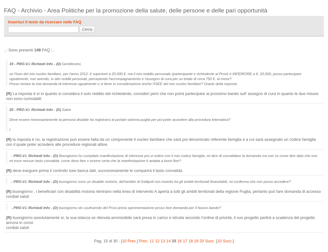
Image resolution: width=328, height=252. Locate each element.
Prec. (143, 241)
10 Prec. (129, 241)
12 (157, 241)
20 (202, 241)
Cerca (87, 29)
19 (196, 241)
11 (152, 241)
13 (163, 241)
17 (185, 241)
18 (190, 241)
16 (179, 241)
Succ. (210, 241)
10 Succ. (225, 241)
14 (168, 241)
